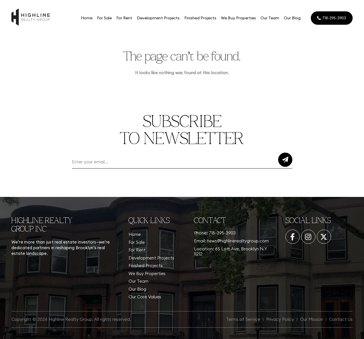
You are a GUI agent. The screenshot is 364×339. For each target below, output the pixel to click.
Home (86, 17)
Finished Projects (200, 17)
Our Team (269, 17)
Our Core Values (145, 297)
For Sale (104, 17)
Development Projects (157, 17)
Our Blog (292, 17)
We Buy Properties (238, 17)
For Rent (124, 17)
